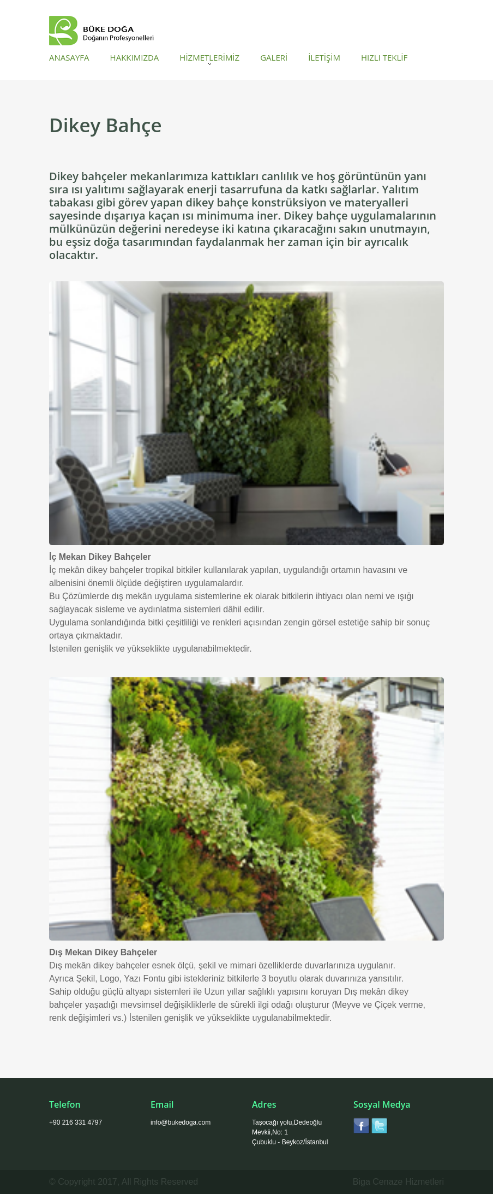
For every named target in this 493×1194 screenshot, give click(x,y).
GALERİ (273, 58)
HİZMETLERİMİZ (209, 58)
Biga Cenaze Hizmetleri (398, 1181)
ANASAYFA (69, 58)
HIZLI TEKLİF (384, 58)
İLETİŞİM (324, 58)
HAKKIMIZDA (134, 58)
